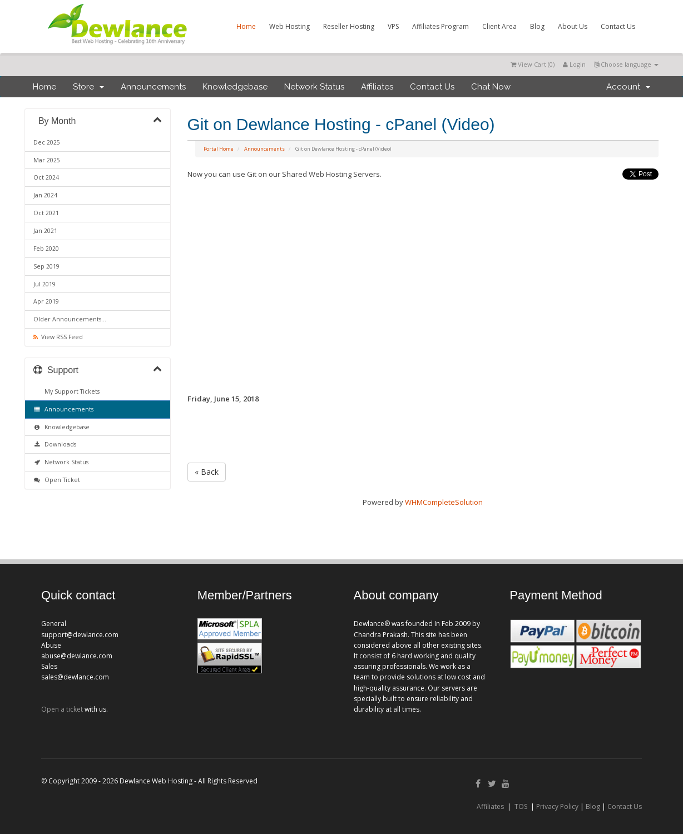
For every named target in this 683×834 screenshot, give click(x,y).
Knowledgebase (235, 87)
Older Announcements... (69, 319)
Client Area (499, 26)
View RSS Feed (58, 337)
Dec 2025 (46, 142)
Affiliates (377, 87)
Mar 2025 (46, 160)
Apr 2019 (46, 301)
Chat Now (491, 87)
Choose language (626, 64)
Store (88, 87)
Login (574, 64)
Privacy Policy (557, 806)
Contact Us (618, 26)
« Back (207, 471)
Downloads (54, 444)
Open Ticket (56, 480)
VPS (393, 26)
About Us (572, 26)
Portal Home (219, 148)
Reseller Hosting (348, 26)
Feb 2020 (46, 248)
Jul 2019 (44, 284)
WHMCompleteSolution (444, 502)
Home (246, 26)
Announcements (153, 87)
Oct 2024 (46, 177)
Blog (537, 26)
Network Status (314, 87)
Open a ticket (62, 709)
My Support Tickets (70, 391)
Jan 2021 (45, 231)
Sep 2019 (46, 266)
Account (628, 87)
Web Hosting (289, 26)
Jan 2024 (45, 195)
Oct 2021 (46, 213)
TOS (520, 806)
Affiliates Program (440, 26)
